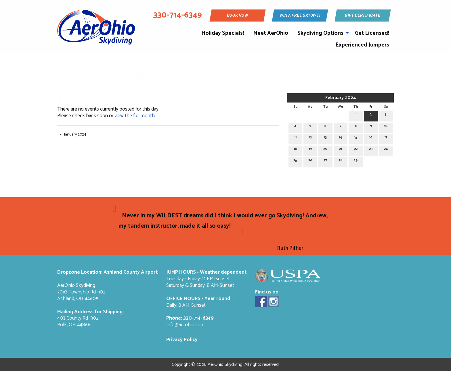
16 (370, 138)
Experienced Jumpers (362, 44)
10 (385, 126)
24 (386, 149)
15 (355, 138)
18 (295, 149)
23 (370, 149)
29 (356, 161)
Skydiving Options (320, 33)
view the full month (134, 116)
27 (325, 161)
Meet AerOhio (270, 33)
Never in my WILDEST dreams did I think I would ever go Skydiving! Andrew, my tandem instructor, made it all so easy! (223, 221)
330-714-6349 (198, 318)
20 (325, 149)
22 (356, 149)
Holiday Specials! (222, 33)
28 (340, 161)
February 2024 (340, 98)
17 (385, 138)
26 (310, 161)
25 (295, 161)
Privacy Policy (182, 340)
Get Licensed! (372, 33)
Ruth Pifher (290, 248)
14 (340, 138)
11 (295, 138)
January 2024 (75, 134)
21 (340, 149)
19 (310, 149)
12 (310, 138)
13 (325, 138)
